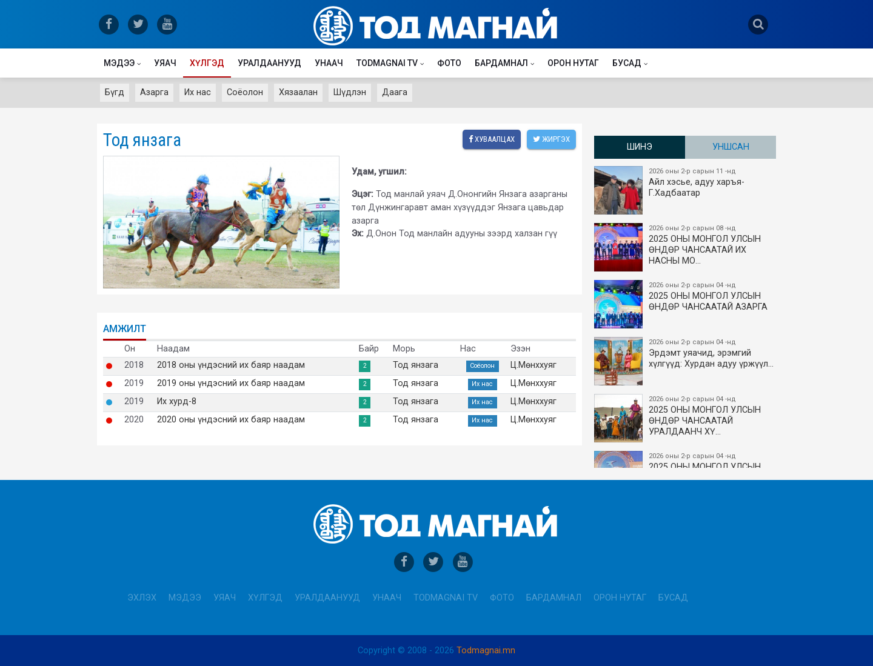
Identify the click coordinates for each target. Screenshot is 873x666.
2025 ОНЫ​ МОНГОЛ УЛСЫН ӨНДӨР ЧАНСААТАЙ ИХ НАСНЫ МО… (685, 247)
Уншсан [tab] (730, 147)
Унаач (329, 63)
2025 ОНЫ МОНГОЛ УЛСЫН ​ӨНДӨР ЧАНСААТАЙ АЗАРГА (685, 304)
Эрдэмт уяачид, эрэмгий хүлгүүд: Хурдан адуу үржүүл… (685, 361)
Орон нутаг (573, 63)
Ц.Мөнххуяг (533, 365)
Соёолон (245, 92)
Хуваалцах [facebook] (492, 139)
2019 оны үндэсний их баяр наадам (231, 383)
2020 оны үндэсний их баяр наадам (231, 420)
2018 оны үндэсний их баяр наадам (231, 365)
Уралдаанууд (269, 63)
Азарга (154, 92)
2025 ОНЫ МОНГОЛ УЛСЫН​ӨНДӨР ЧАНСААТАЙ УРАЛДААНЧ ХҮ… (685, 418)
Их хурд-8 (176, 402)
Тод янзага (415, 365)
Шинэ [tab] (639, 147)
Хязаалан (298, 92)
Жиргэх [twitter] (551, 139)
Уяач (165, 63)
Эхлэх (141, 598)
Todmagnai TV (387, 63)
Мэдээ (119, 63)
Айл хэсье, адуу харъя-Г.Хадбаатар (685, 190)
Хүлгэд (207, 63)
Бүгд (114, 92)
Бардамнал (501, 63)
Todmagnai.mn (486, 650)
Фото (449, 63)
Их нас (197, 92)
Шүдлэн (349, 92)
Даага (394, 92)
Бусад (626, 63)
